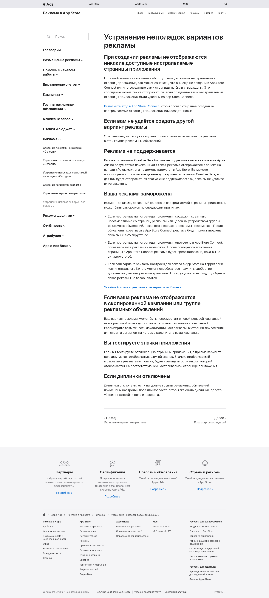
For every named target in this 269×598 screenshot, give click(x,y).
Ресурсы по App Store (201, 531)
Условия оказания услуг (147, 592)
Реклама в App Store (61, 13)
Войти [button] (222, 13)
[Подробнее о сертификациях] (111, 478)
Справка (208, 13)
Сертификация (156, 13)
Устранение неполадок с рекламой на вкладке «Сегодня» (65, 174)
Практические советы (92, 545)
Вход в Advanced (89, 569)
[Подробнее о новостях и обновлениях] (157, 474)
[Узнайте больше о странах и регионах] (205, 474)
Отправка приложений (201, 536)
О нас (46, 544)
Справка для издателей (129, 531)
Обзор (140, 13)
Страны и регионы (90, 555)
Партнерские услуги (91, 550)
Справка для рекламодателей (132, 536)
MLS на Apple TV (162, 531)
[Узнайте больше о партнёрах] (64, 476)
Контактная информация (93, 564)
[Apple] (44, 514)
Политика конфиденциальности (113, 592)
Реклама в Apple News (128, 526)
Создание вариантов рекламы (62, 184)
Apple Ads (48, 526)
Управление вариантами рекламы (64, 193)
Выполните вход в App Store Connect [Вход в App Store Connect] (131, 106)
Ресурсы (194, 13)
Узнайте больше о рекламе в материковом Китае (141, 287)
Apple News (141, 4)
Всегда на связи (52, 553)
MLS (185, 4)
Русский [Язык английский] (220, 592)
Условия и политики (54, 531)
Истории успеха (176, 13)
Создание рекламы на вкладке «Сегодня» (62, 149)
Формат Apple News (200, 579)
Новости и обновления (55, 548)
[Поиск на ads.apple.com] (226, 4)
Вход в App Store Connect (203, 526)
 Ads (48, 4)
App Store (94, 4)
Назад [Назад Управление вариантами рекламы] (110, 418)
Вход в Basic (86, 574)
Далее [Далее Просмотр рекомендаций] (220, 418)
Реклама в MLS (161, 526)
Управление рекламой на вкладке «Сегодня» (64, 162)
